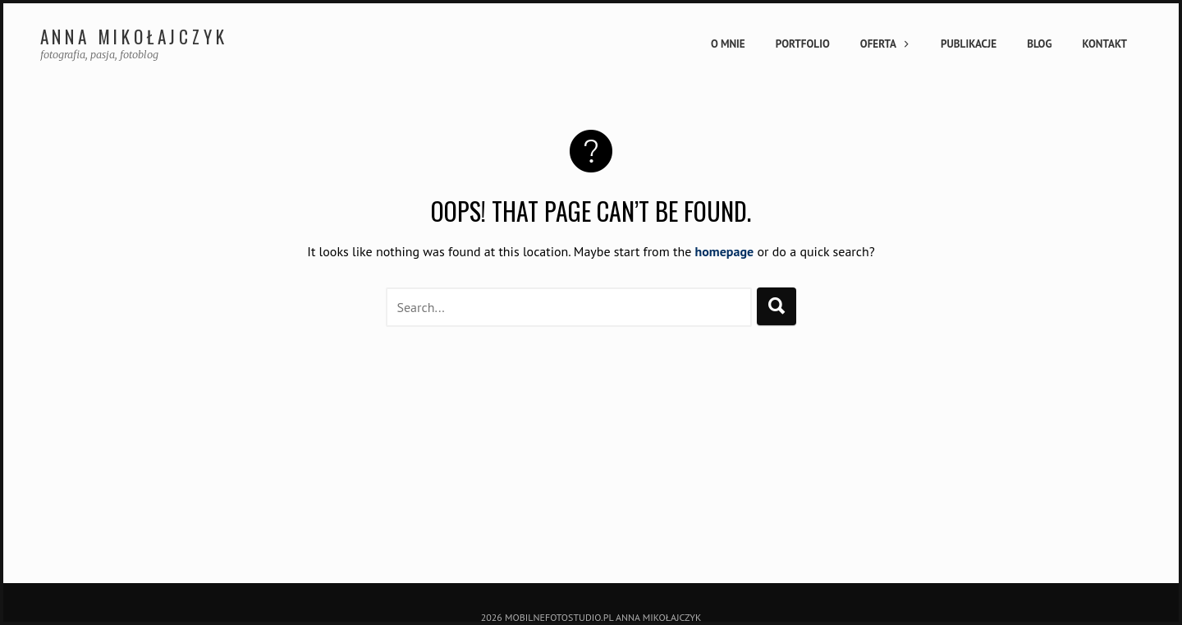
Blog (1039, 44)
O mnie (728, 44)
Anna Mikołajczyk (134, 36)
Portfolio (803, 44)
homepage (724, 251)
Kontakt (1105, 44)
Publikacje (968, 44)
